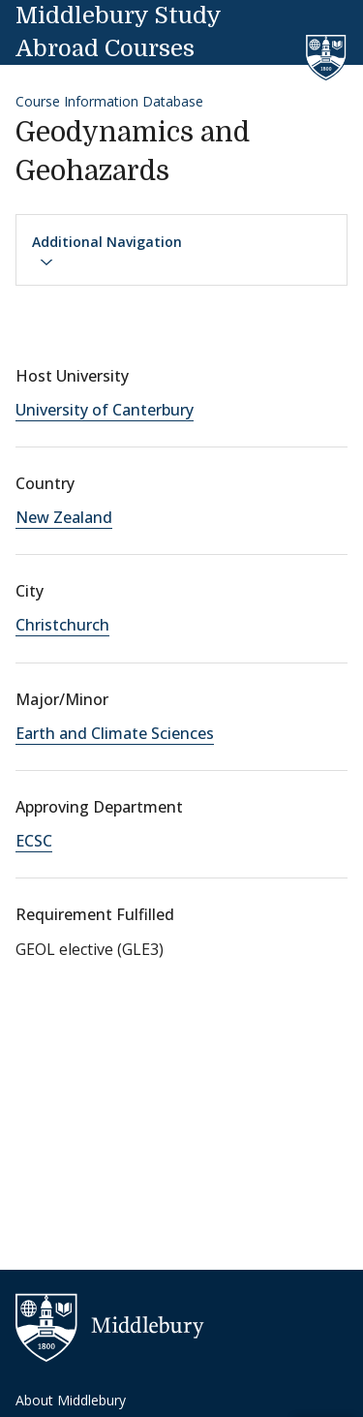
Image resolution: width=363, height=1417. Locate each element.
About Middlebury (70, 1400)
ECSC (33, 840)
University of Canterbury (104, 409)
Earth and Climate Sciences (114, 733)
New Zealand (63, 517)
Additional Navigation (107, 250)
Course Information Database (109, 101)
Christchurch (62, 624)
